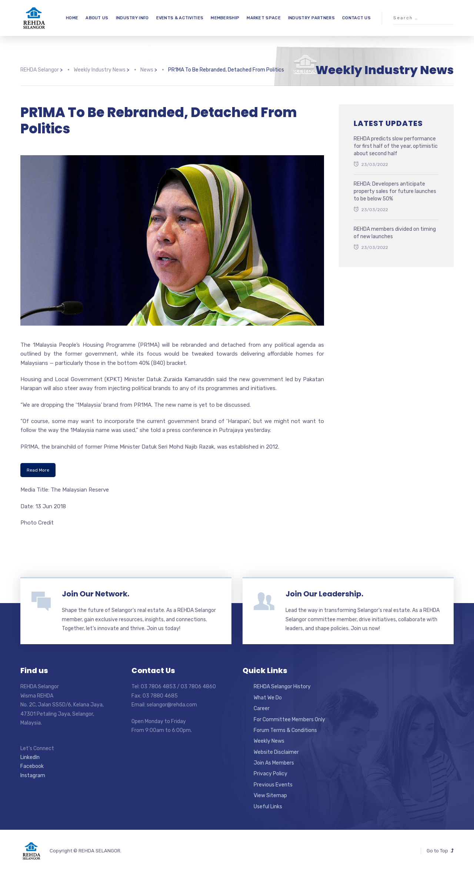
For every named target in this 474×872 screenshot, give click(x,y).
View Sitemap (270, 795)
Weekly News (269, 741)
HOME (72, 18)
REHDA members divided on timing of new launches (395, 233)
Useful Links (268, 806)
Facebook (32, 766)
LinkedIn (30, 757)
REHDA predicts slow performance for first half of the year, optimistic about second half (396, 146)
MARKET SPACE (264, 18)
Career (262, 708)
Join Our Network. (95, 594)
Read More (38, 470)
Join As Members (274, 763)
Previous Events (273, 785)
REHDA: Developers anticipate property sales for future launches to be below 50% (395, 191)
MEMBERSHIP (225, 18)
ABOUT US (97, 18)
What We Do (268, 698)
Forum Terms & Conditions (285, 730)
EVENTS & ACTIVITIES (180, 18)
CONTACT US (356, 18)
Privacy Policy (270, 774)
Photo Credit (37, 522)
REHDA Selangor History (282, 686)
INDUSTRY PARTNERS (311, 18)
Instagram (32, 775)
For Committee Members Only (289, 719)
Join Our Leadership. (324, 594)
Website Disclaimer (276, 752)
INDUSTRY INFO (132, 18)
